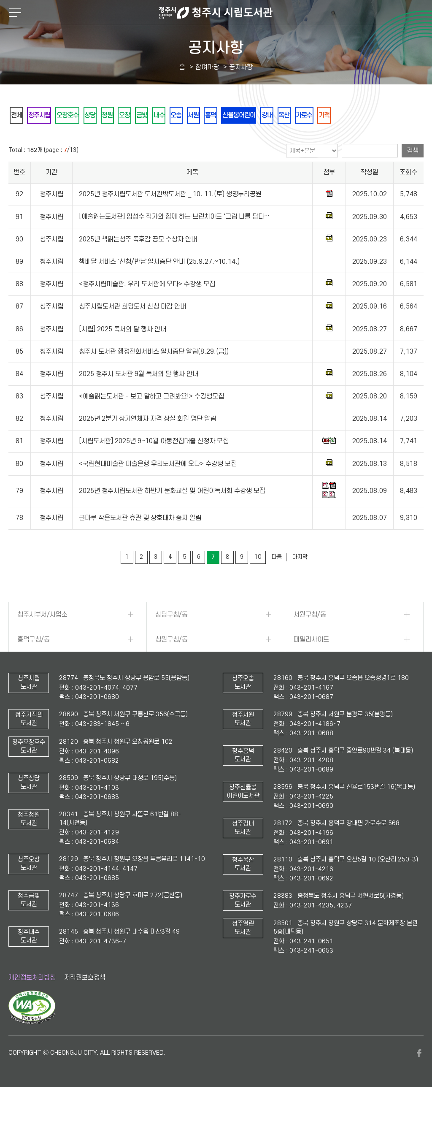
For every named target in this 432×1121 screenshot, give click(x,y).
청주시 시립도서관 (215, 12)
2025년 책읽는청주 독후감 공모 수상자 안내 (138, 262)
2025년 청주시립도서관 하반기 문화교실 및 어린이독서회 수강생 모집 (172, 514)
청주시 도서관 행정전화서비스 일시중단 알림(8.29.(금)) (154, 375)
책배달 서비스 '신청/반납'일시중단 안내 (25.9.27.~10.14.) (159, 285)
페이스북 (419, 1076)
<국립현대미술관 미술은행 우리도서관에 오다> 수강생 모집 (158, 487)
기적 (19, 137)
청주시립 (47, 115)
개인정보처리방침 (32, 1000)
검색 (412, 174)
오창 (156, 115)
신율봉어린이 (305, 115)
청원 (134, 115)
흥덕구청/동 (33, 662)
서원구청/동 (310, 637)
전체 (19, 115)
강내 (340, 115)
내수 (202, 115)
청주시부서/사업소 (42, 637)
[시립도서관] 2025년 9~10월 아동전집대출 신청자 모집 (154, 464)
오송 (225, 115)
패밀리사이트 (311, 662)
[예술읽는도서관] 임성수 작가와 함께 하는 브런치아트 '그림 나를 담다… (174, 240)
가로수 (388, 115)
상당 (111, 115)
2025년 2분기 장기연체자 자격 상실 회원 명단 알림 (147, 442)
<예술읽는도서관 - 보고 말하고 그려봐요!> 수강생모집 (151, 419)
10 (257, 580)
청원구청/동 (171, 662)
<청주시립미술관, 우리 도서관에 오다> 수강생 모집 (147, 307)
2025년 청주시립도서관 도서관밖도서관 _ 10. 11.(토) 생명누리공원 (170, 217)
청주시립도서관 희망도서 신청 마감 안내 (132, 329)
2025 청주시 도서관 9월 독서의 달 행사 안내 (138, 397)
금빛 (179, 115)
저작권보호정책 (84, 1000)
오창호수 (82, 115)
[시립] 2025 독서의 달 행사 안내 (122, 352)
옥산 (362, 115)
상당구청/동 (171, 637)
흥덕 (270, 115)
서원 (248, 115)
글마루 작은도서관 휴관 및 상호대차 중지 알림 (140, 541)
